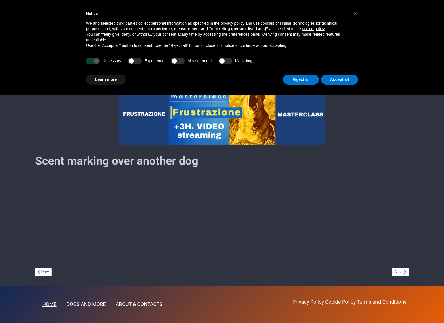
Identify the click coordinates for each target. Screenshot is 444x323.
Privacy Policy (308, 302)
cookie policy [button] (313, 28)
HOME (49, 304)
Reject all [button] (300, 79)
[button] (355, 13)
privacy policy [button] (232, 23)
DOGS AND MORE (86, 304)
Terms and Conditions (382, 302)
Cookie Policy (340, 302)
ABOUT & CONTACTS (139, 304)
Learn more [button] (106, 79)
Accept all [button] (339, 79)
